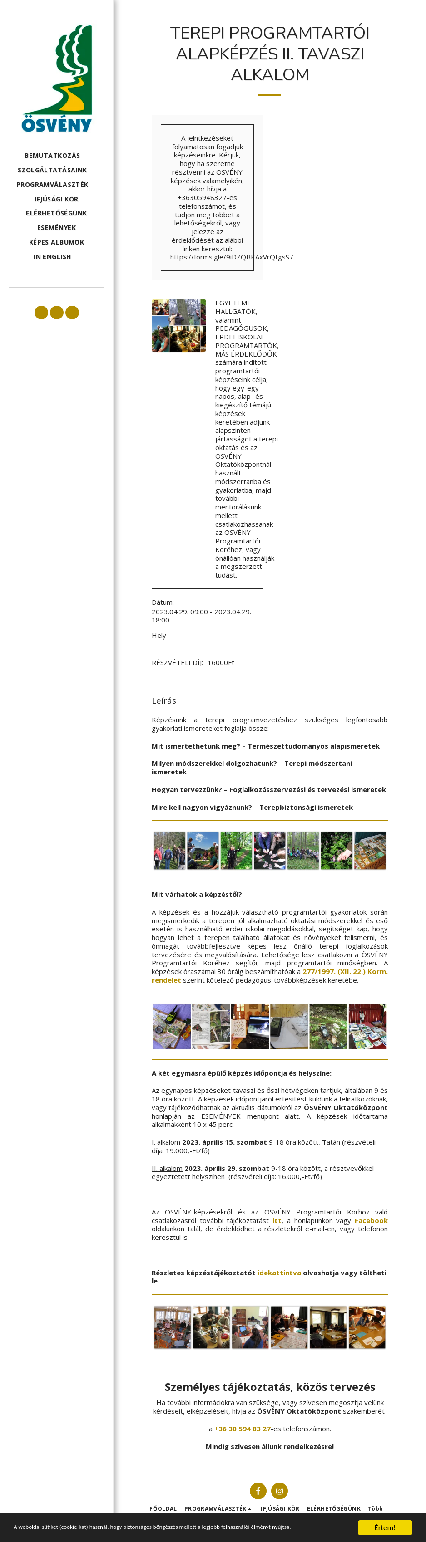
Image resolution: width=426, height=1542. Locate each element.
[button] (56, 156)
